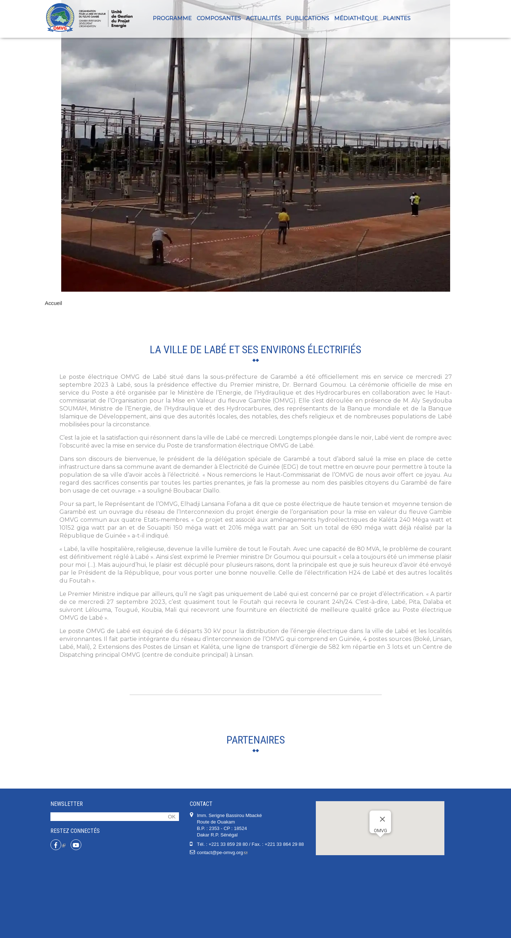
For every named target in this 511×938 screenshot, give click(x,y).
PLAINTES (397, 18)
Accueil (53, 303)
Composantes (219, 18)
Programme (172, 18)
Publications (307, 18)
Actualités (263, 18)
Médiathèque (356, 18)
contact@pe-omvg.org (222, 924)
